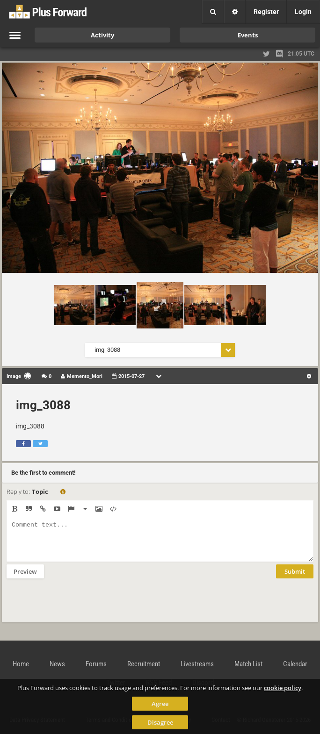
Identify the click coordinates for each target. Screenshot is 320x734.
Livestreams (197, 664)
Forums (96, 664)
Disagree (160, 722)
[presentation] (78, 606)
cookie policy (282, 688)
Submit (294, 578)
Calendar (295, 664)
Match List (248, 664)
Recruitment (143, 664)
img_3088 (43, 405)
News (57, 664)
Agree (160, 703)
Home (21, 664)
